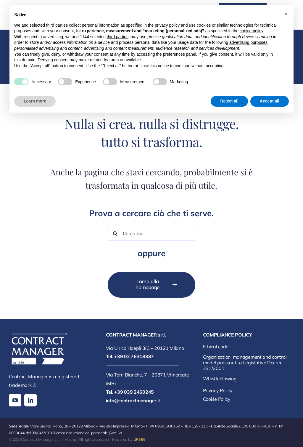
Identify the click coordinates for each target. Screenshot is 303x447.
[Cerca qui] (151, 233)
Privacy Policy (218, 390)
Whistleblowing (220, 379)
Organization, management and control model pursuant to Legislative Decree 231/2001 (245, 362)
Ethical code (216, 347)
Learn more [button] (35, 101)
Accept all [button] (269, 101)
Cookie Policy (217, 399)
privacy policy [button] (167, 25)
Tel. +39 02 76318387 (130, 356)
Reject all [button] (229, 101)
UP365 (139, 439)
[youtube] (15, 400)
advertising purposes (248, 42)
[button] (286, 14)
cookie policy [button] (251, 30)
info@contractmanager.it (133, 400)
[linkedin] (30, 400)
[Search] (115, 233)
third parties (117, 36)
